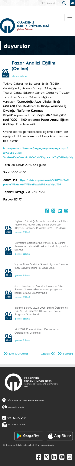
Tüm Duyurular (18, 353)
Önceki (45, 353)
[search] (64, 3)
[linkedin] (54, 457)
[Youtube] (61, 457)
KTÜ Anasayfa (49, 3)
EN (72, 2)
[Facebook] (38, 457)
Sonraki (68, 353)
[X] (46, 457)
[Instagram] (69, 457)
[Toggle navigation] (69, 17)
